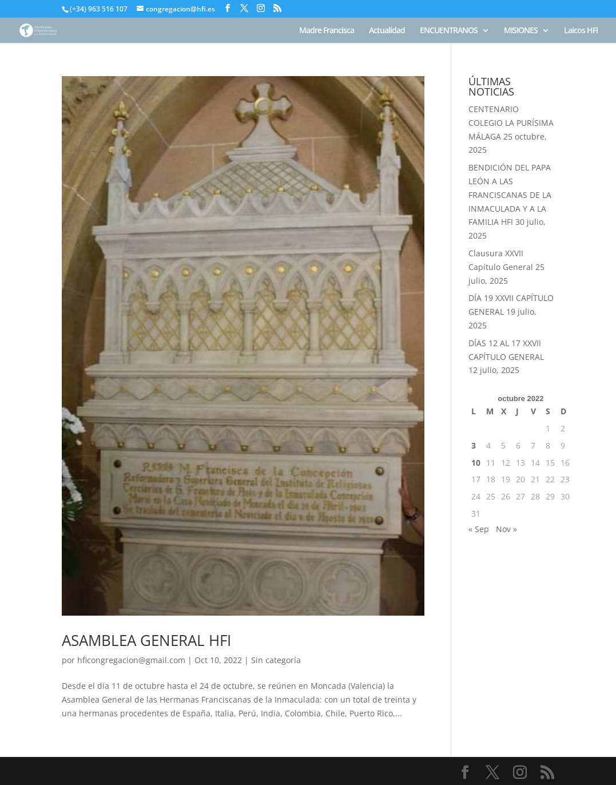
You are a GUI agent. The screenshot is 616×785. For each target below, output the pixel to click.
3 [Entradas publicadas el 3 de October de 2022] (473, 445)
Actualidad (387, 30)
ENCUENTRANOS (449, 30)
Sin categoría (276, 660)
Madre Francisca (326, 30)
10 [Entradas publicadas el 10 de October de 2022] (475, 462)
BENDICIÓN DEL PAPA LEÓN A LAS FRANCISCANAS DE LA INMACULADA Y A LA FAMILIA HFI (509, 194)
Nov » (506, 529)
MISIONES (521, 30)
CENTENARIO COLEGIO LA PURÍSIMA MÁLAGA (511, 123)
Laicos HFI (581, 30)
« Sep (478, 529)
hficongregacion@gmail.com (131, 660)
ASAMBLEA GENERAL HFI (146, 640)
